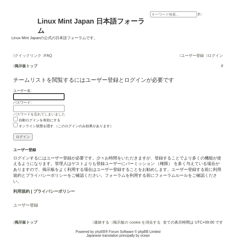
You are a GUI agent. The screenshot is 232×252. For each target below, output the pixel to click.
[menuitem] (47, 55)
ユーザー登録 (25, 205)
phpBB (100, 232)
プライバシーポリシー (54, 191)
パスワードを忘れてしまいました (39, 114)
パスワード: (22, 102)
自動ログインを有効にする (36, 120)
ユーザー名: (22, 91)
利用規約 (21, 191)
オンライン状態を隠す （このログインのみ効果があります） (63, 126)
